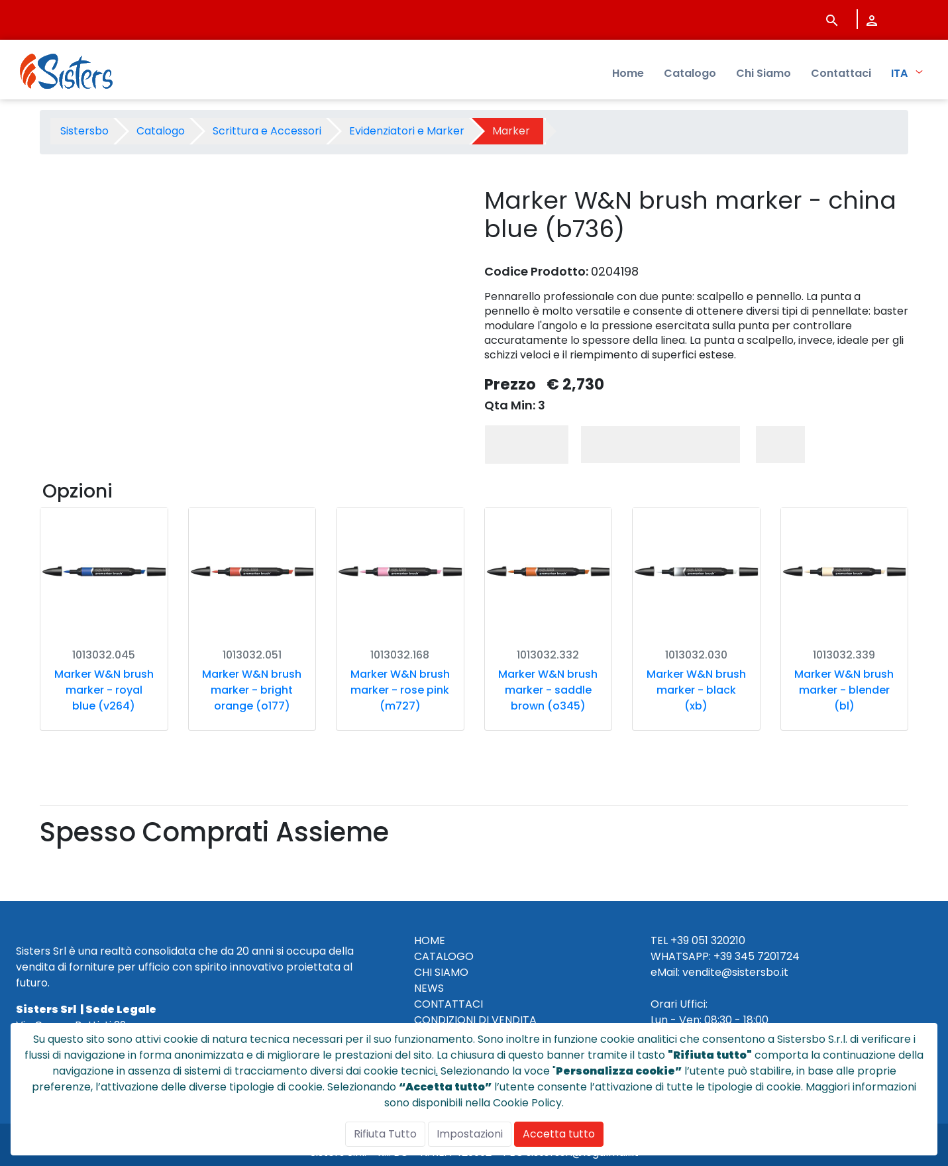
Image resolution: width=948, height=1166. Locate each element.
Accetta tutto (559, 1133)
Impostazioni (470, 1133)
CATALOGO (444, 956)
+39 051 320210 (707, 940)
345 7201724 (767, 956)
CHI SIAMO (441, 972)
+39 (722, 956)
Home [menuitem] (628, 73)
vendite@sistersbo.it (735, 972)
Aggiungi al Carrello (660, 444)
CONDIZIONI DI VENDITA (475, 1020)
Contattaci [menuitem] (841, 73)
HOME (429, 940)
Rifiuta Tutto (385, 1133)
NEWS (429, 988)
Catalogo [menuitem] (690, 73)
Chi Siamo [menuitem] (763, 73)
